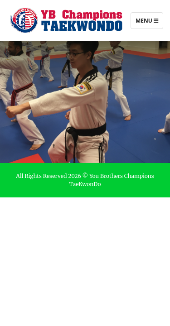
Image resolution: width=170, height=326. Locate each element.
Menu (146, 22)
